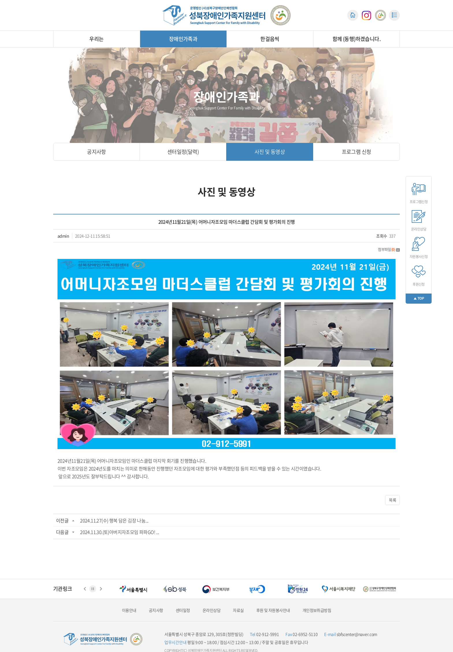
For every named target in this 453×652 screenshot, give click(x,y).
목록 (392, 500)
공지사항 (96, 152)
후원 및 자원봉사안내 (273, 610)
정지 (92, 588)
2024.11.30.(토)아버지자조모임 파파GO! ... (119, 531)
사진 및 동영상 (270, 152)
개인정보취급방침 (316, 610)
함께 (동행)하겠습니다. (356, 39)
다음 (100, 588)
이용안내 (129, 610)
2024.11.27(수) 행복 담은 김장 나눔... (114, 520)
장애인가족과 (183, 39)
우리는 (96, 39)
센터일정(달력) (183, 152)
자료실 (238, 610)
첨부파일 (389, 249)
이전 (84, 588)
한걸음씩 (269, 39)
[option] (133, 589)
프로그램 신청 (356, 152)
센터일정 (183, 610)
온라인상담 (211, 610)
